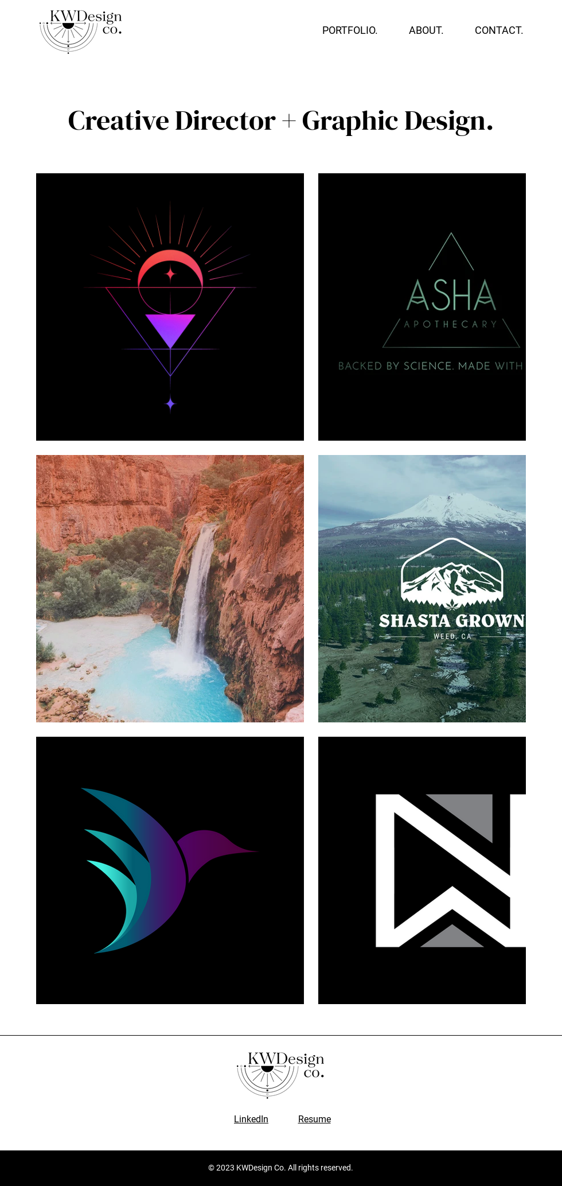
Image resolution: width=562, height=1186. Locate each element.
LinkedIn (251, 1119)
